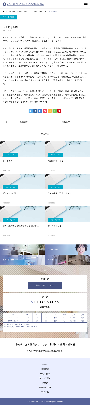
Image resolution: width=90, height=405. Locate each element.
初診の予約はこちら (45, 285)
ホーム (45, 364)
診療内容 (45, 369)
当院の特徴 (45, 373)
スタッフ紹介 (45, 378)
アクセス (45, 392)
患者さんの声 (45, 387)
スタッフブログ (8, 17)
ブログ (45, 383)
